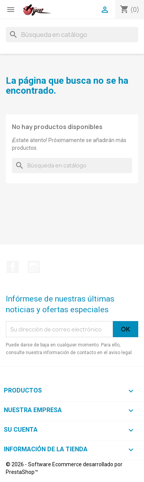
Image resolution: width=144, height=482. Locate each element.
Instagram (34, 267)
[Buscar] (72, 34)
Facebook (13, 267)
